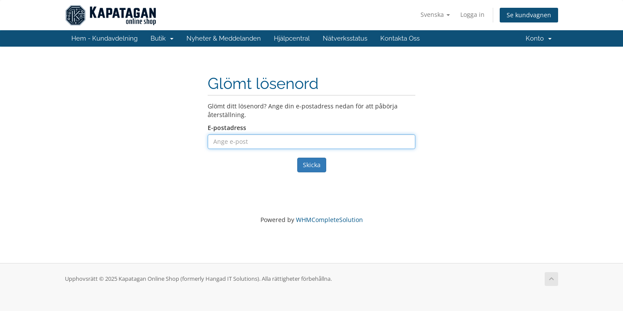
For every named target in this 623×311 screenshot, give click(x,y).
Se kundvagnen (529, 15)
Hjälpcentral (292, 38)
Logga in (472, 14)
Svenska (435, 14)
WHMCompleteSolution (329, 220)
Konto (539, 38)
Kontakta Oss (400, 38)
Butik (162, 38)
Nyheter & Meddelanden (223, 38)
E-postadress (227, 128)
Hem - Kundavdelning (104, 38)
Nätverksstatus (345, 38)
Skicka (312, 165)
